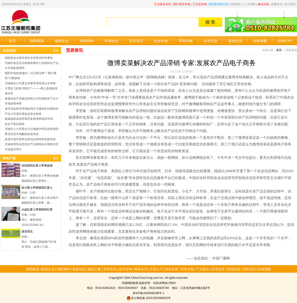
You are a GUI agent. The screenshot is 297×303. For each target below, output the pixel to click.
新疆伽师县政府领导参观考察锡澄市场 (29, 118)
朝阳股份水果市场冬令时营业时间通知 (29, 58)
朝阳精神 (86, 40)
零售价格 (186, 40)
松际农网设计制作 (164, 283)
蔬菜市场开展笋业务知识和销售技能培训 (30, 139)
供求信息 (210, 40)
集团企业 (62, 40)
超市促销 (125, 269)
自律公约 (285, 40)
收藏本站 (276, 4)
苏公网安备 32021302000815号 (148, 298)
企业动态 (9, 50)
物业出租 (263, 4)
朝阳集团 (37, 40)
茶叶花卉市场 (181, 4)
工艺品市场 (199, 4)
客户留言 (290, 4)
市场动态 (111, 40)
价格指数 (260, 40)
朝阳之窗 (94, 269)
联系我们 (236, 4)
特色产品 (9, 158)
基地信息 (235, 40)
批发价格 (161, 40)
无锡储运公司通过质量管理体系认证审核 (30, 83)
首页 (12, 40)
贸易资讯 (136, 40)
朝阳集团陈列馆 (218, 4)
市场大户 (156, 269)
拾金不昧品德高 (15, 124)
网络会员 (140, 269)
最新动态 (79, 269)
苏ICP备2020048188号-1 (148, 293)
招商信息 (249, 269)
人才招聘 (250, 4)
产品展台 (202, 269)
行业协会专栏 (162, 4)
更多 (56, 50)
